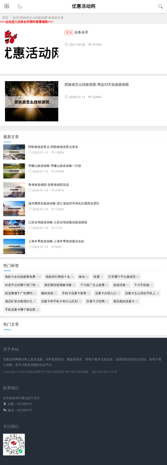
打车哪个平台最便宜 (123, 276)
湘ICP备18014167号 (104, 372)
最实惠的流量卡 (125, 301)
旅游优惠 (121, 285)
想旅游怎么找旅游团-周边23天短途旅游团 (97, 84)
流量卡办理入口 (107, 293)
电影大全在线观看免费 (22, 276)
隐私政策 (59, 372)
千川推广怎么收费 (94, 285)
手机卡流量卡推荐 (76, 293)
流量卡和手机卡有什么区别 (61, 301)
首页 (5, 17)
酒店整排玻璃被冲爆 (59, 285)
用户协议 (71, 372)
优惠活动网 (33, 372)
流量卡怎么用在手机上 (142, 293)
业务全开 (76, 32)
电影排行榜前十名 (59, 276)
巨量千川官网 (97, 301)
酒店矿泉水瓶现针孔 (20, 301)
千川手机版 (143, 285)
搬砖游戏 (49, 293)
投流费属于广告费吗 (20, 293)
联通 (98, 276)
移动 (83, 276)
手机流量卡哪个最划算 (22, 309)
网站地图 (83, 372)
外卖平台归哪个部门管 (22, 285)
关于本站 (46, 372)
